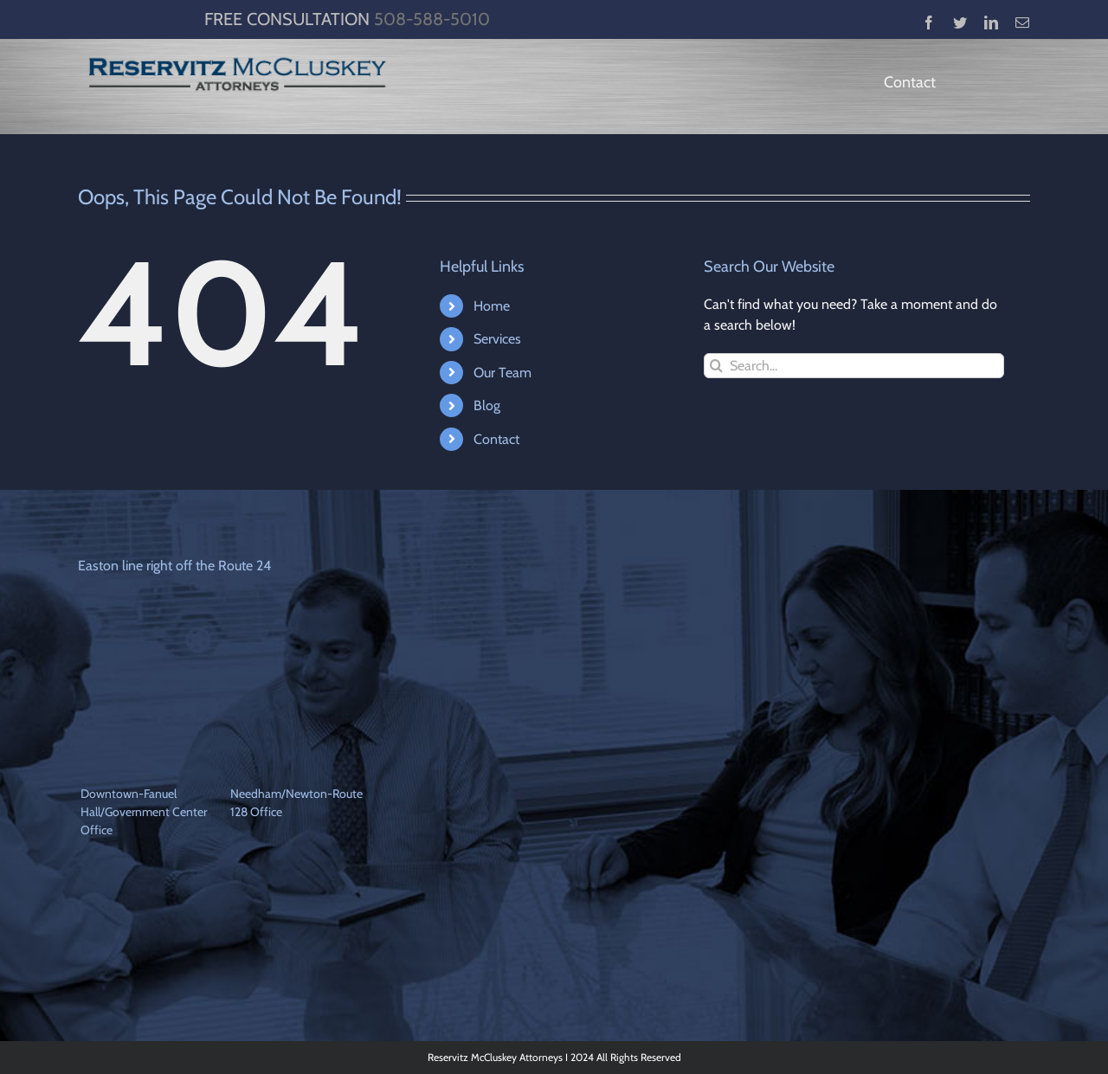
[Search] (716, 365)
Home (491, 306)
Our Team (502, 372)
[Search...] (854, 365)
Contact (496, 439)
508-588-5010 (432, 19)
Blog (486, 405)
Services (497, 339)
